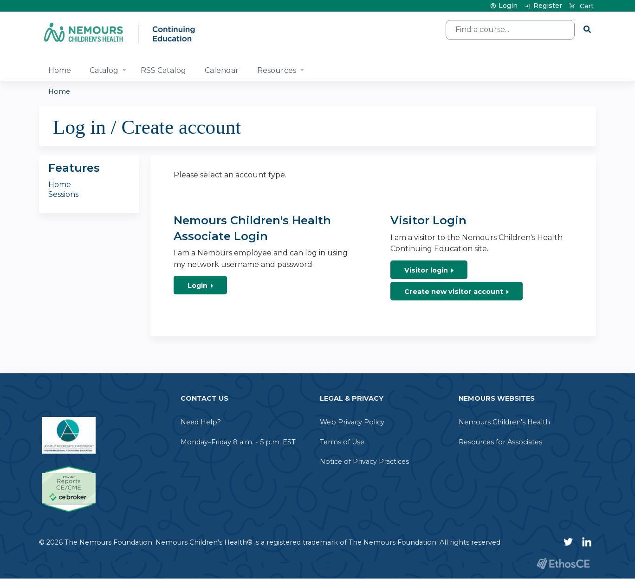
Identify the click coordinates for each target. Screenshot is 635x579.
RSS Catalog (163, 70)
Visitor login (426, 270)
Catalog (104, 70)
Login (508, 5)
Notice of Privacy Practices (364, 461)
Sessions (63, 194)
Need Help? (201, 422)
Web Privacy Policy (352, 422)
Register (547, 5)
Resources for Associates (500, 442)
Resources (276, 70)
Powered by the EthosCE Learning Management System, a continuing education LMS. (563, 563)
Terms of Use (342, 442)
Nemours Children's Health (504, 422)
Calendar (222, 70)
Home (59, 70)
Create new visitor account (453, 291)
